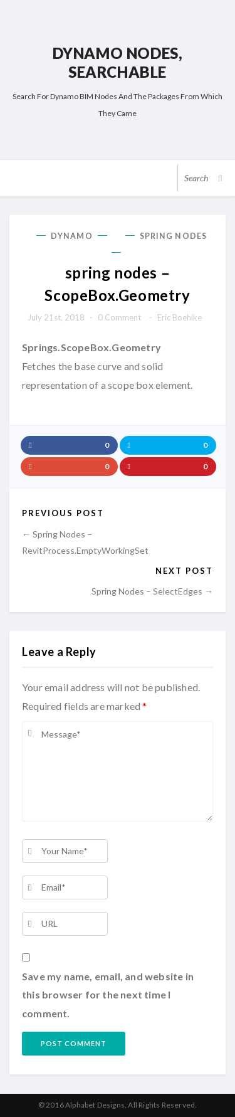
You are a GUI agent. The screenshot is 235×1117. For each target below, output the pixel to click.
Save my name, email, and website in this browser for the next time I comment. (108, 994)
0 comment (119, 317)
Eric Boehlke (179, 317)
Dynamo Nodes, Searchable (118, 62)
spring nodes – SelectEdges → (152, 591)
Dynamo (72, 236)
